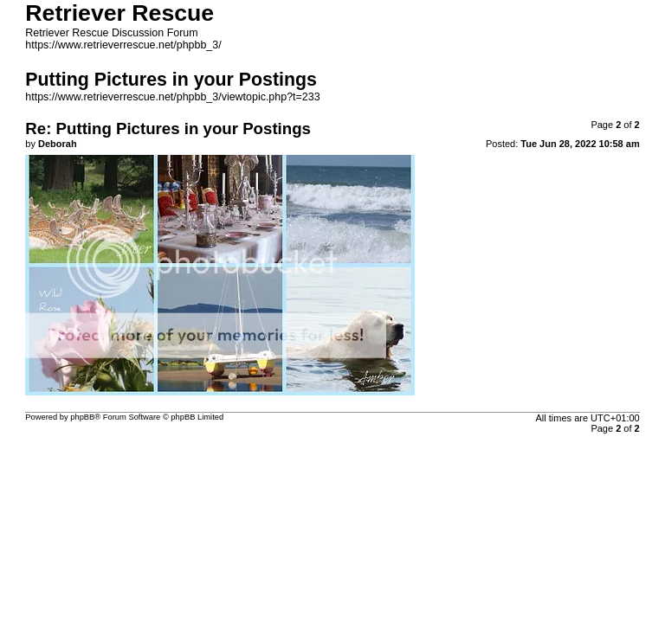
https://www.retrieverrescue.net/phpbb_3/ (123, 45)
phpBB (82, 417)
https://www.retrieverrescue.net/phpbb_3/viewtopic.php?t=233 (172, 97)
